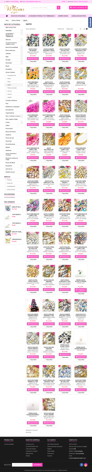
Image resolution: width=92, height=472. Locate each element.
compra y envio (63, 16)
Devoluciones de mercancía (54, 446)
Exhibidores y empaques (13, 106)
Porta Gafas (9, 128)
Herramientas (10, 109)
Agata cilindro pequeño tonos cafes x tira (48, 50)
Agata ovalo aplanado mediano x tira (33, 50)
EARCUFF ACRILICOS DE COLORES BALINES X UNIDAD (17, 232)
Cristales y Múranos (11, 100)
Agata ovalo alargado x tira (64, 280)
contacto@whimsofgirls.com (33, 1)
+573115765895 (14, 1)
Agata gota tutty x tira (80, 82)
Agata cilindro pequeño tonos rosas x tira (64, 316)
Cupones (49, 455)
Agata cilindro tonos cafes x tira (49, 215)
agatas (9, 84)
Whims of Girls (11, 189)
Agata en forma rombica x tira (32, 381)
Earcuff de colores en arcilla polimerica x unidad (17, 207)
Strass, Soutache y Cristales (11, 154)
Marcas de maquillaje (12, 47)
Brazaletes (9, 165)
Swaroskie (9, 141)
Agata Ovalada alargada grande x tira (65, 116)
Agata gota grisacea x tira (49, 181)
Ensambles (9, 69)
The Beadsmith (11, 186)
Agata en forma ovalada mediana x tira (33, 182)
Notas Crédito (50, 451)
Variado (9, 97)
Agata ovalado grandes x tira (49, 315)
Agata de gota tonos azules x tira (80, 316)
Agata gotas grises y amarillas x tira (64, 182)
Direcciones (50, 453)
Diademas (8, 150)
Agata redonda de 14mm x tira (49, 115)
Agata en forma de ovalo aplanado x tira (64, 215)
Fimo (7, 103)
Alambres (8, 134)
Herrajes (8, 59)
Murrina (9, 91)
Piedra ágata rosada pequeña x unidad (33, 415)
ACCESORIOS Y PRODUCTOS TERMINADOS (41, 16)
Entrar (75, 1)
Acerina (9, 94)
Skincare (8, 39)
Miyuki (7, 66)
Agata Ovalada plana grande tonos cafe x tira (49, 415)
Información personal (53, 444)
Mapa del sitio (29, 453)
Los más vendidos (9, 444)
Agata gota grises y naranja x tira (49, 83)
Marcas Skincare (10, 50)
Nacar (9, 81)
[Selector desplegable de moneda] (64, 1)
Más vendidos (9, 202)
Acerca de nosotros (79, 16)
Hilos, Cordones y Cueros (13, 116)
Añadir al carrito (33, 58)
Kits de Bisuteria (10, 144)
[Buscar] (46, 7)
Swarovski (10, 183)
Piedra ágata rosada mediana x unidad (81, 349)
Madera (8, 147)
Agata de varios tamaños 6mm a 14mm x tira (32, 316)
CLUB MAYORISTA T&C (32, 446)
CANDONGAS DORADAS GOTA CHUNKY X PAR (17, 239)
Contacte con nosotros (31, 451)
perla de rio (9, 169)
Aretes (8, 122)
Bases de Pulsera (11, 131)
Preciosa (9, 180)
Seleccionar (74, 29)
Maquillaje (9, 30)
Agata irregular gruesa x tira (49, 381)
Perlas (9, 78)
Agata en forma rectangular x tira (80, 382)
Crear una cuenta (83, 1)
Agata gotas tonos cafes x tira (33, 281)
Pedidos (49, 448)
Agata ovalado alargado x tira (64, 82)
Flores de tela (10, 138)
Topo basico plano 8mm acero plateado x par (17, 223)
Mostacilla (9, 63)
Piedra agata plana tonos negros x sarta (64, 346)
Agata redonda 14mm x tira (64, 148)
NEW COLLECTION (11, 27)
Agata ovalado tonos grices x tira (80, 116)
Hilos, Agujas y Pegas (12, 119)
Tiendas (28, 455)
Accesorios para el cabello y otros (11, 43)
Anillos (8, 125)
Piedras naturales (12, 88)
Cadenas (8, 53)
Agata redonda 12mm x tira (33, 82)
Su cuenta (51, 440)
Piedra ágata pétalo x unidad (80, 280)
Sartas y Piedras (10, 72)
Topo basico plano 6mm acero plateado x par (17, 214)
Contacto (73, 440)
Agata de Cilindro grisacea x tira (81, 49)
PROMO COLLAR (10, 172)
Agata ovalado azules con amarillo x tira (64, 50)
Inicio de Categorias (18, 16)
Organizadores (10, 113)
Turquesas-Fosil (11, 75)
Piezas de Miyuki (10, 162)
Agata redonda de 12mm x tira (33, 148)
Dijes (7, 56)
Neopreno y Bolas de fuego (12, 158)
